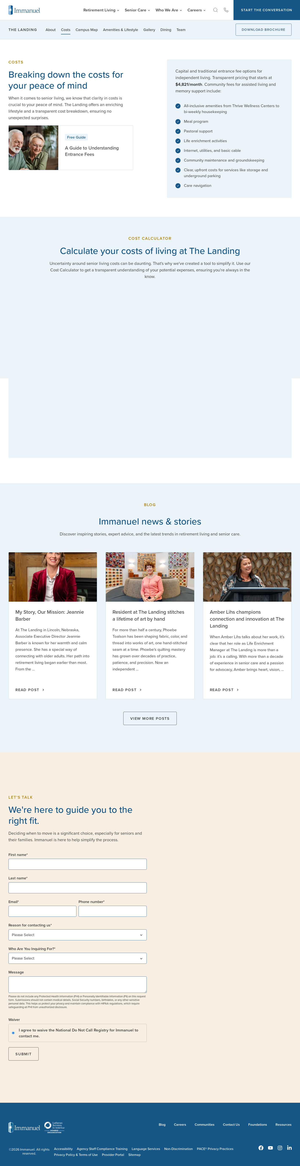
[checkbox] (77, 1033)
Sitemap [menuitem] (134, 1154)
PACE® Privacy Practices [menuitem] (215, 1148)
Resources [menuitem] (284, 1124)
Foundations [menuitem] (257, 1124)
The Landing (22, 29)
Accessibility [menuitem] (63, 1148)
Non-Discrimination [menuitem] (178, 1148)
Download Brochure (263, 29)
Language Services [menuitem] (146, 1148)
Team (181, 29)
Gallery (149, 29)
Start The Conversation (266, 10)
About (51, 29)
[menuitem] (261, 1148)
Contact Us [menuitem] (231, 1124)
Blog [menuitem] (162, 1124)
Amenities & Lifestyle (120, 29)
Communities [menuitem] (204, 1124)
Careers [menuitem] (180, 1124)
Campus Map (87, 29)
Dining (165, 29)
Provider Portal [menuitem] (113, 1154)
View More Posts (150, 718)
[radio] (77, 1033)
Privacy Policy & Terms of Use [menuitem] (76, 1154)
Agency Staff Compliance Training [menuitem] (102, 1148)
